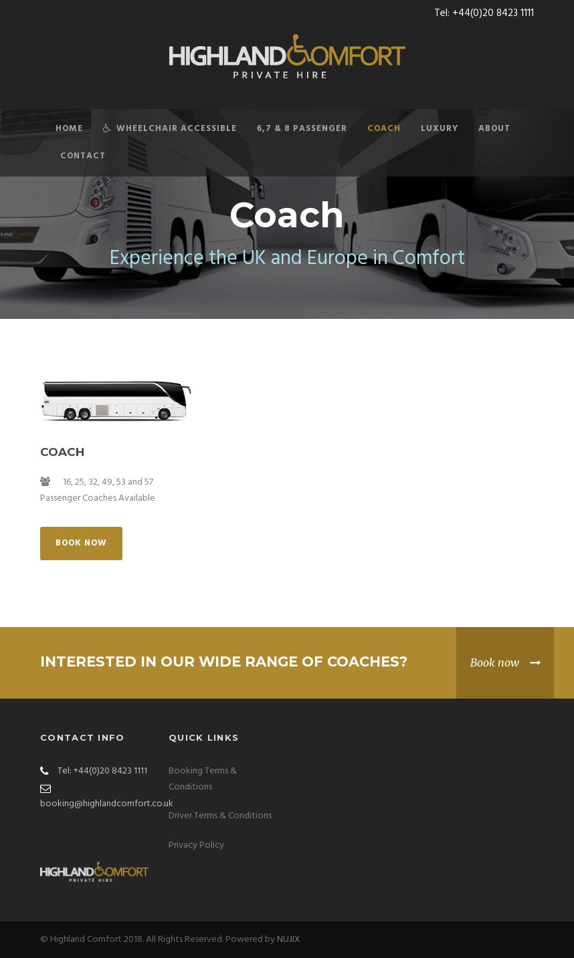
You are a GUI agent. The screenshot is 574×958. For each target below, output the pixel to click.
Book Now (81, 543)
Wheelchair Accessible (170, 129)
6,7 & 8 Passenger (302, 129)
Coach (384, 129)
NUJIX (288, 939)
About (494, 129)
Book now (494, 662)
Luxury (439, 129)
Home (69, 129)
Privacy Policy (196, 845)
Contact (83, 156)
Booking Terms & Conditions (203, 779)
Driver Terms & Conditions (220, 816)
